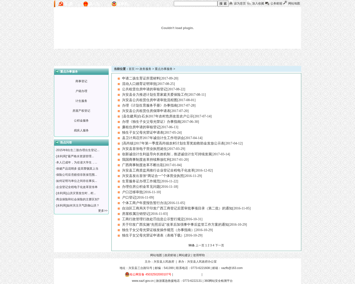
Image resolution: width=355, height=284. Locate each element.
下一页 (219, 245)
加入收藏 (258, 3)
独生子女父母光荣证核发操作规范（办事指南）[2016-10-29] (167, 230)
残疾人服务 (81, 130)
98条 (191, 245)
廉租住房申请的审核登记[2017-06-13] (150, 127)
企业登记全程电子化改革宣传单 (77, 187)
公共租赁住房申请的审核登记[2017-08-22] (153, 89)
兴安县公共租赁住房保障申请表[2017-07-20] (155, 111)
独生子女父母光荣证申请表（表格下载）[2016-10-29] (162, 235)
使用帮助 (199, 255)
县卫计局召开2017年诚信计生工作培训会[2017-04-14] (162, 138)
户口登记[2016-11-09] (138, 197)
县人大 (94, 4)
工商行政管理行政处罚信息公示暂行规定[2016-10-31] (162, 219)
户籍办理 (81, 91)
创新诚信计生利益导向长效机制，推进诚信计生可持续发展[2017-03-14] (176, 154)
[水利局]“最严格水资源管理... (75, 156)
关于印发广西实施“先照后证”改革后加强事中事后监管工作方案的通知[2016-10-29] (184, 224)
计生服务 (81, 101)
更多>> (103, 210)
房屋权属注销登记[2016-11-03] (145, 214)
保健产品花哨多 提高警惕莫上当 (77, 168)
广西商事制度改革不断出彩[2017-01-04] (152, 165)
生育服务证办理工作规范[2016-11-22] (150, 181)
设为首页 (240, 3)
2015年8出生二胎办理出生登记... (77, 150)
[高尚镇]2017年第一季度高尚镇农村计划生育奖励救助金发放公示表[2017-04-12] (182, 143)
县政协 (122, 4)
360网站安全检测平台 (218, 281)
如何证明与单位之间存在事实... (76, 181)
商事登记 (81, 81)
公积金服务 (81, 120)
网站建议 (185, 255)
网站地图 (294, 3)
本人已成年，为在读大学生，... (76, 162)
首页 (132, 69)
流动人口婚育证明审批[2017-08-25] (148, 84)
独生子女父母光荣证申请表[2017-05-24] (152, 132)
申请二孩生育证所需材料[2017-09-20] (150, 78)
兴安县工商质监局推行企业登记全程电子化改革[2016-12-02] (167, 170)
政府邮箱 (170, 255)
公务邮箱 (276, 3)
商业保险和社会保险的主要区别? (77, 199)
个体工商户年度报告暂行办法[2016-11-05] (153, 203)
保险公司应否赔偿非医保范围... (76, 174)
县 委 (68, 4)
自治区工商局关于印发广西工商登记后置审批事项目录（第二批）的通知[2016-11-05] (186, 208)
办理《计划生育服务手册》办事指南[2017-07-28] (159, 105)
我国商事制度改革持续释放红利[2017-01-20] (155, 159)
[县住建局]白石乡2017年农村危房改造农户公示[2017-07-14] (167, 116)
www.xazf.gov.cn (143, 281)
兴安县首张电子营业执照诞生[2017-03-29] (153, 149)
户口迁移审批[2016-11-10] (141, 192)
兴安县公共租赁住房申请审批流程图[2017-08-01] (159, 100)
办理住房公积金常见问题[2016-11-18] (150, 187)
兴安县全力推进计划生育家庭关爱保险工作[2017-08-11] (164, 94)
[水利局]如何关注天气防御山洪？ (77, 205)
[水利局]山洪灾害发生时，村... (76, 193)
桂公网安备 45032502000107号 (148, 274)
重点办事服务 (164, 69)
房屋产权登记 (81, 110)
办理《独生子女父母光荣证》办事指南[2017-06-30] (160, 122)
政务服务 (145, 69)
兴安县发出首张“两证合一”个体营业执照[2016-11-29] (162, 176)
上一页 (199, 245)
